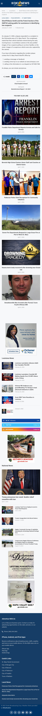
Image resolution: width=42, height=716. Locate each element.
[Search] (39, 3)
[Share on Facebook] (18, 76)
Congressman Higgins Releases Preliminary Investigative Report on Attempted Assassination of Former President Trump (26, 542)
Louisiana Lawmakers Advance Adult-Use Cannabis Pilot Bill (27, 364)
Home (3, 10)
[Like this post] (14, 76)
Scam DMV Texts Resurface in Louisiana (24, 398)
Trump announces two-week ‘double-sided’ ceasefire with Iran (18, 498)
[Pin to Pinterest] (26, 76)
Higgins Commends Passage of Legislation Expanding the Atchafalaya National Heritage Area (27, 531)
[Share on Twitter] (22, 76)
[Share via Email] (31, 76)
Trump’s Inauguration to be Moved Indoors (26, 518)
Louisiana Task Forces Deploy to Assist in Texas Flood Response (26, 507)
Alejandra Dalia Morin (8, 695)
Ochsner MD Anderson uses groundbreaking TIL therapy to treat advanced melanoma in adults (26, 387)
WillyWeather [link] (7, 707)
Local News (12, 10)
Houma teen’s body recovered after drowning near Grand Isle (20, 698)
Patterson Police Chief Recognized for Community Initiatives (20, 686)
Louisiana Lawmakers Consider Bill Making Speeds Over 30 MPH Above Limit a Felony (26, 376)
